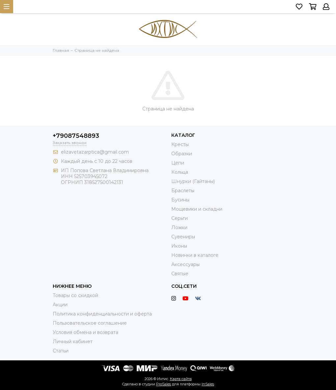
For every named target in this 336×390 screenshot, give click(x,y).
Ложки (179, 227)
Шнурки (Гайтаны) (193, 181)
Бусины (180, 200)
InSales (208, 384)
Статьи (61, 351)
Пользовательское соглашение (90, 323)
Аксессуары (185, 264)
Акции (60, 305)
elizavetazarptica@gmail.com (95, 152)
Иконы (179, 246)
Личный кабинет (73, 342)
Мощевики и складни (196, 209)
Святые (179, 274)
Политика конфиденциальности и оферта (102, 314)
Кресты (180, 144)
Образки (181, 154)
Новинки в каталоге (194, 255)
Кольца (179, 172)
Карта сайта (181, 378)
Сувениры (183, 237)
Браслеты (182, 191)
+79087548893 (76, 135)
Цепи (177, 163)
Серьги (179, 218)
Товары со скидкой (75, 295)
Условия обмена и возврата (85, 332)
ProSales (163, 384)
